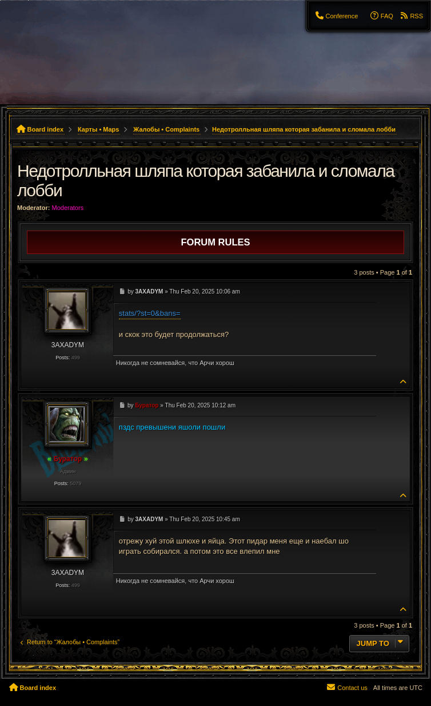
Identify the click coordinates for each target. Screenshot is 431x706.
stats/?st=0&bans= (150, 313)
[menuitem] (336, 16)
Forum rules (215, 242)
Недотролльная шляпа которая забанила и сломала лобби (304, 129)
